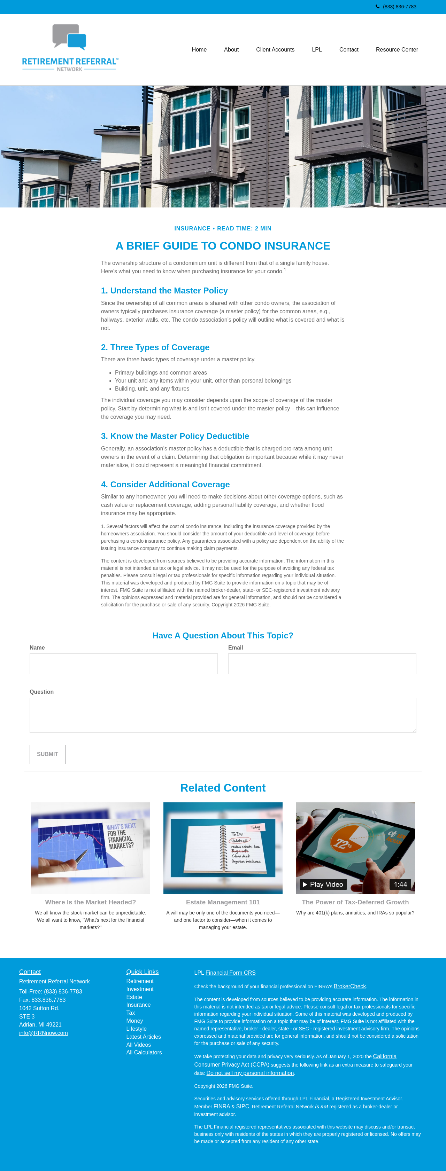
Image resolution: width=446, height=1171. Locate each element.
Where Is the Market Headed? (90, 902)
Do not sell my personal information (250, 1073)
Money (134, 1021)
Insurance (138, 1005)
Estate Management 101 (223, 902)
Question (42, 692)
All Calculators (144, 1052)
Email (235, 648)
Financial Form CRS (231, 973)
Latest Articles (143, 1037)
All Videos (138, 1045)
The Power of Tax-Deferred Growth (355, 902)
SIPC (242, 1106)
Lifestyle (136, 1029)
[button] (231, 49)
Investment (140, 989)
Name (37, 648)
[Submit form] (48, 754)
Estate (134, 997)
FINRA (222, 1106)
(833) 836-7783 (396, 6)
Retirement (140, 981)
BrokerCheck (350, 986)
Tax (130, 1013)
